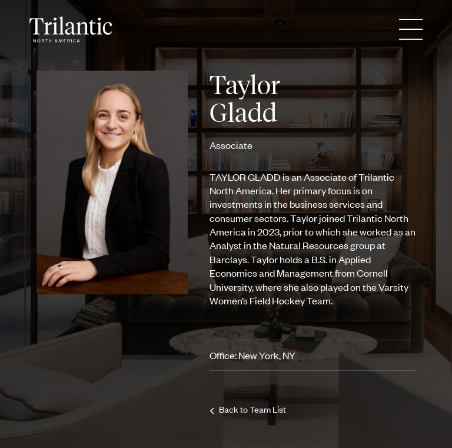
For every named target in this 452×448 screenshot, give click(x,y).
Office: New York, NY (252, 355)
